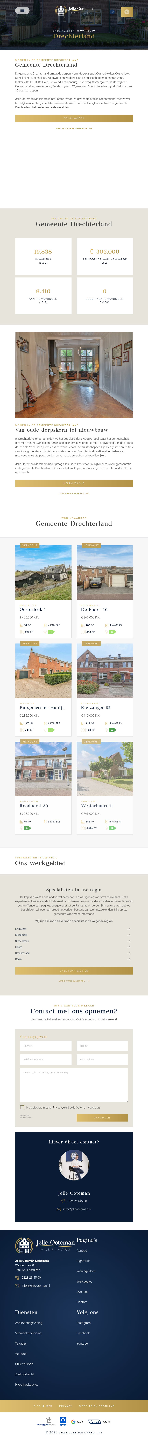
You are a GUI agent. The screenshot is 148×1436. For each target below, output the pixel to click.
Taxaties (21, 1343)
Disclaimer (43, 1406)
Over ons (82, 1292)
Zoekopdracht (24, 1374)
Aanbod (82, 1250)
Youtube (82, 1343)
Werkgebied (84, 1281)
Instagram (84, 1323)
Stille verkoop (24, 1364)
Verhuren (21, 1354)
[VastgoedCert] (46, 1421)
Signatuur (83, 1261)
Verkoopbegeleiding (28, 1333)
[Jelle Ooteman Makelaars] (74, 10)
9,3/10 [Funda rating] (99, 1421)
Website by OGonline (97, 1406)
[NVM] (63, 1421)
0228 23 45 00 (77, 1201)
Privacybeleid (61, 1107)
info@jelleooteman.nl (77, 1209)
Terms (29, 1117)
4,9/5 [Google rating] (77, 1422)
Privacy (23, 1117)
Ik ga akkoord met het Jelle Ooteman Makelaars (60, 1107)
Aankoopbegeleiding (28, 1323)
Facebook (83, 1333)
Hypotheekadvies (26, 1384)
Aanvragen (102, 1117)
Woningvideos (86, 1271)
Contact (82, 1302)
